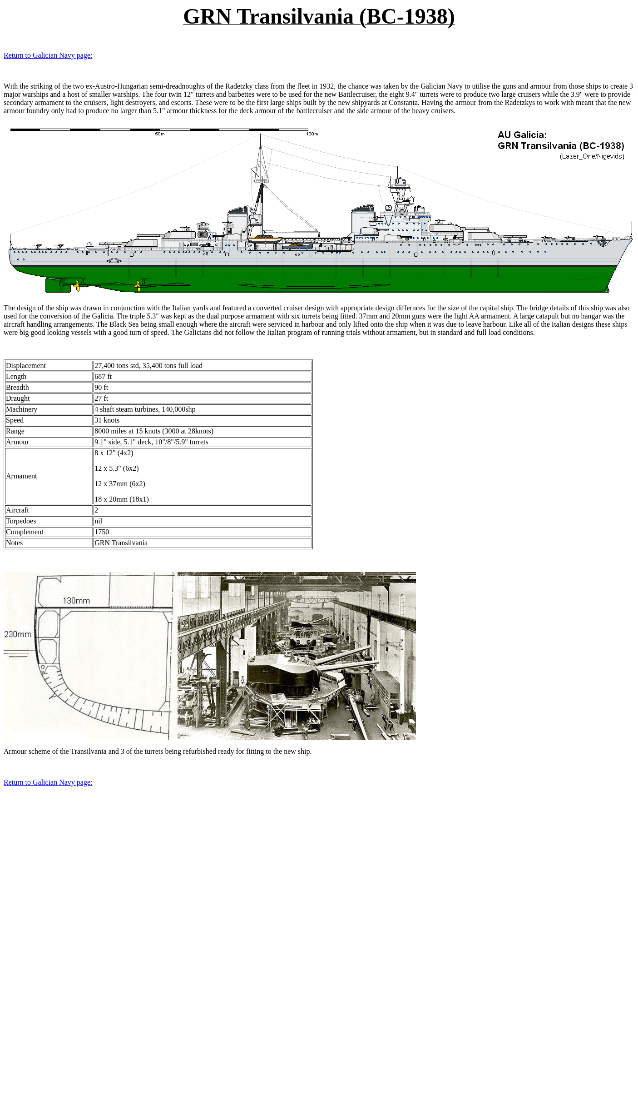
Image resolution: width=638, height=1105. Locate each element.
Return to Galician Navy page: (48, 55)
